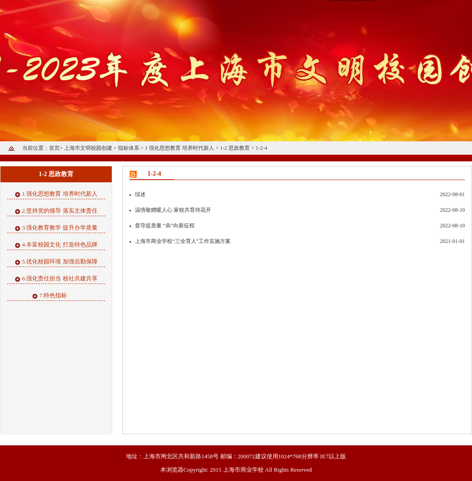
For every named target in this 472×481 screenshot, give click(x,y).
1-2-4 (261, 148)
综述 (138, 194)
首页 (54, 148)
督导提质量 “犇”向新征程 (162, 225)
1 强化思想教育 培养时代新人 (180, 148)
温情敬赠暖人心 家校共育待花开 (170, 210)
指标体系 (129, 148)
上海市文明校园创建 (89, 148)
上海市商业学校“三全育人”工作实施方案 (180, 241)
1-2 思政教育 (235, 148)
